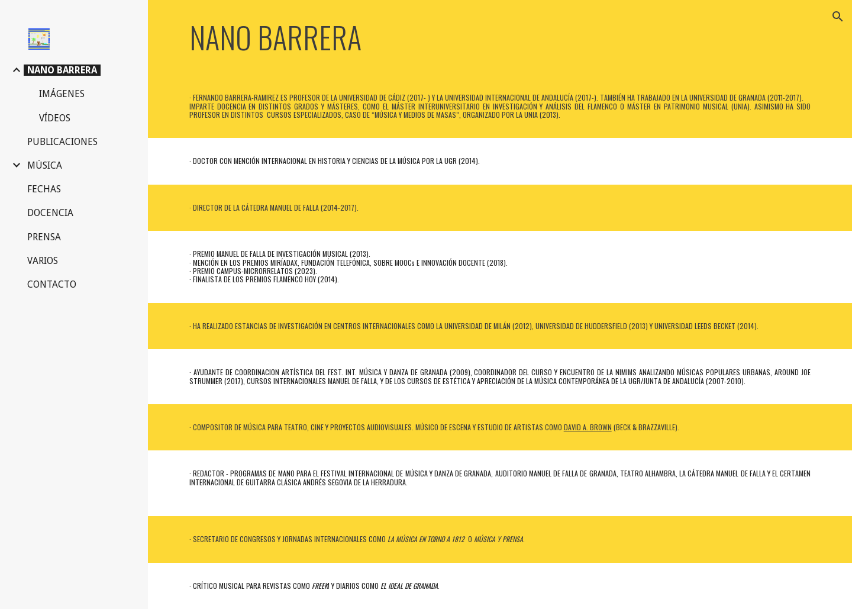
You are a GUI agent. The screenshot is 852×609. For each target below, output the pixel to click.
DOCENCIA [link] (50, 212)
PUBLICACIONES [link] (62, 141)
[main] (311, 37)
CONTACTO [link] (51, 284)
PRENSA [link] (44, 237)
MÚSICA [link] (44, 165)
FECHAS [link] (44, 189)
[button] (838, 16)
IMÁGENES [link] (62, 93)
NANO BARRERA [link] (62, 70)
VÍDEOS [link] (54, 118)
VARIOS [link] (42, 260)
